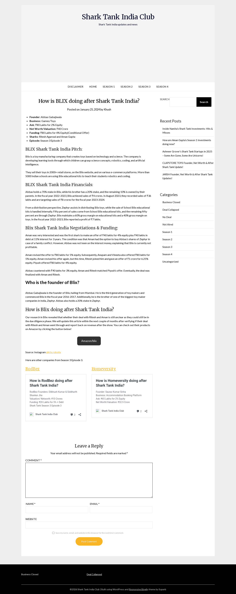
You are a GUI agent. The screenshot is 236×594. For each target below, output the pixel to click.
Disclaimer (75, 86)
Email (94, 503)
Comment (33, 460)
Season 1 (109, 86)
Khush (108, 109)
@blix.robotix (54, 352)
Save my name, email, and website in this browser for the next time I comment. (90, 533)
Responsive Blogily (138, 589)
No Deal (166, 217)
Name (30, 503)
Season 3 (144, 86)
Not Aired (167, 224)
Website (31, 519)
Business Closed (171, 202)
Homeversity (104, 368)
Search (164, 99)
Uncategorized (170, 261)
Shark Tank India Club (118, 16)
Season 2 (127, 86)
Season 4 (162, 86)
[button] (89, 341)
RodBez (32, 368)
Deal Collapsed (170, 209)
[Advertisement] (118, 51)
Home (93, 86)
